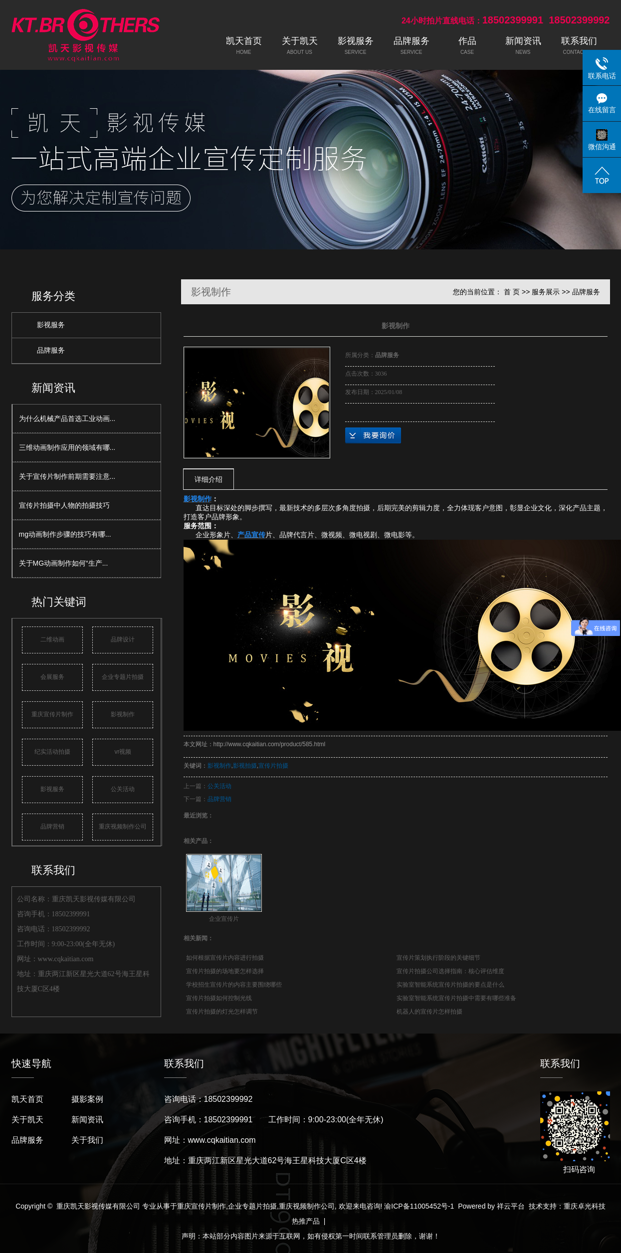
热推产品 (306, 1221)
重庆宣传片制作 (52, 714)
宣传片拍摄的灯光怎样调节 (222, 1011)
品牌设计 (123, 639)
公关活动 (123, 789)
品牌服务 (51, 350)
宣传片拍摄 (273, 765)
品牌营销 (52, 826)
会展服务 (52, 676)
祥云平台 (511, 1206)
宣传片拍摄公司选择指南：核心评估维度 (450, 971)
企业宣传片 (224, 918)
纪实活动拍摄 (52, 751)
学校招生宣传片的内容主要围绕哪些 (234, 984)
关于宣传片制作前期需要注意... (67, 476)
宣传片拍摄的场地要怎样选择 (225, 971)
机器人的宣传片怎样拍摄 (429, 1011)
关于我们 (87, 1140)
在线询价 (373, 435)
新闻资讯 (87, 1119)
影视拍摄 (245, 765)
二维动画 (52, 639)
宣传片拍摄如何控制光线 (219, 998)
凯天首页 (27, 1099)
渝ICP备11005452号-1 (419, 1206)
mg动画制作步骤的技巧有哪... (65, 534)
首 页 (512, 292)
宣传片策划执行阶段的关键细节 (438, 957)
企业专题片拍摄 (123, 676)
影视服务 (51, 325)
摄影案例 (87, 1099)
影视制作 (123, 714)
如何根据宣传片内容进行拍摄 (225, 957)
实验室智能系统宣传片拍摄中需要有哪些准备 (456, 998)
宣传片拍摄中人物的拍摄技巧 (64, 505)
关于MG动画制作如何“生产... (63, 563)
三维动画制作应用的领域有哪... (67, 447)
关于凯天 (27, 1119)
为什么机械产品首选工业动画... (67, 418)
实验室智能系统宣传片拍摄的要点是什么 (450, 984)
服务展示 (546, 292)
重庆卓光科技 (585, 1206)
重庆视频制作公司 (123, 826)
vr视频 (122, 751)
